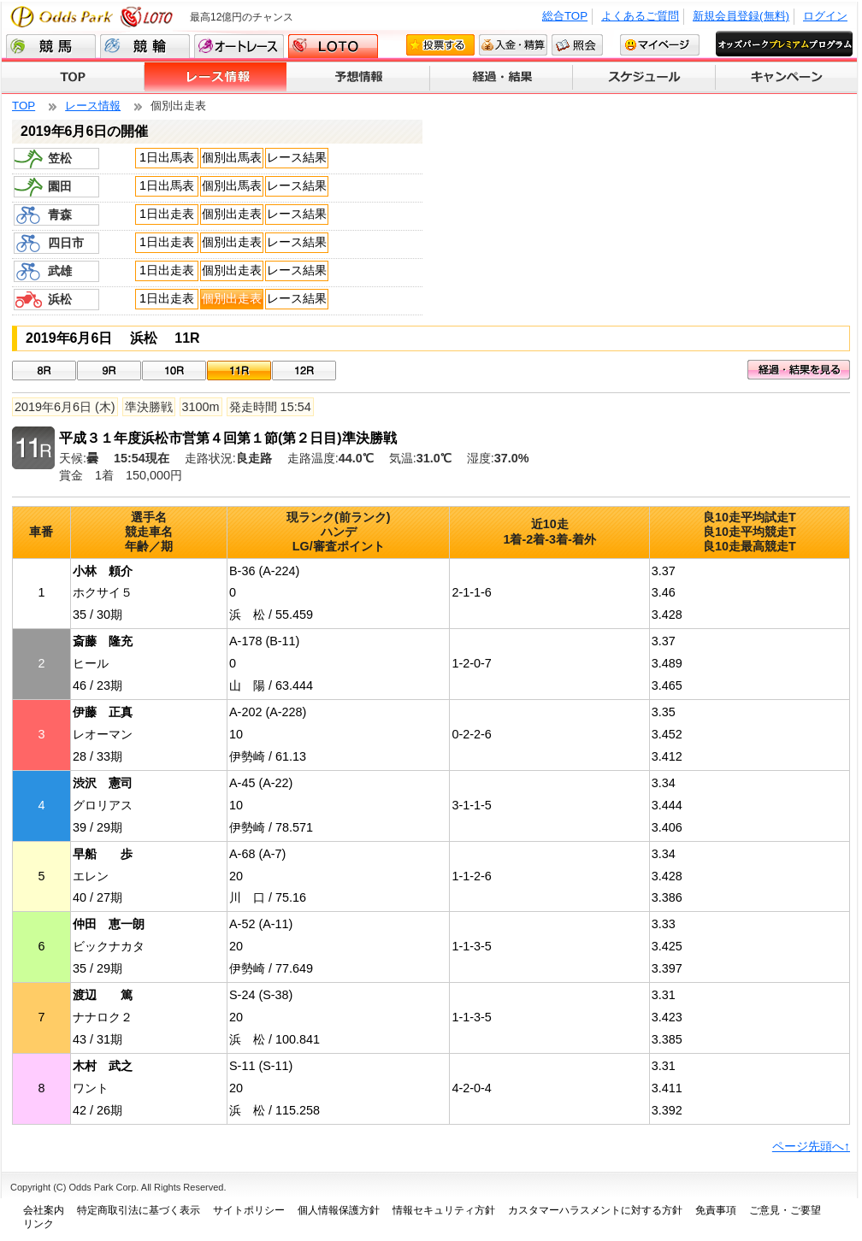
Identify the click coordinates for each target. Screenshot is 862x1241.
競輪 (145, 46)
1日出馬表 (166, 157)
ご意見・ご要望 (785, 1210)
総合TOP (564, 15)
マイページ (660, 45)
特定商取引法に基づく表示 (138, 1210)
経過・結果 (501, 78)
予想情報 (358, 78)
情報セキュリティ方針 (444, 1210)
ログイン (825, 15)
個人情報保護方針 (339, 1210)
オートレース (239, 46)
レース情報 (216, 78)
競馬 (51, 46)
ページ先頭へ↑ (811, 1146)
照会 (577, 45)
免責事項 (715, 1210)
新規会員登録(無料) (741, 15)
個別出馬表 (232, 157)
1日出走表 (166, 214)
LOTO (333, 46)
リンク (38, 1224)
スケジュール (644, 78)
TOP (73, 78)
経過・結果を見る (798, 369)
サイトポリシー (249, 1210)
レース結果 (297, 157)
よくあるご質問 (640, 15)
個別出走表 (232, 214)
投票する (440, 45)
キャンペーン (786, 78)
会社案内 (43, 1210)
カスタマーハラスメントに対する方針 (595, 1210)
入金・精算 (513, 45)
